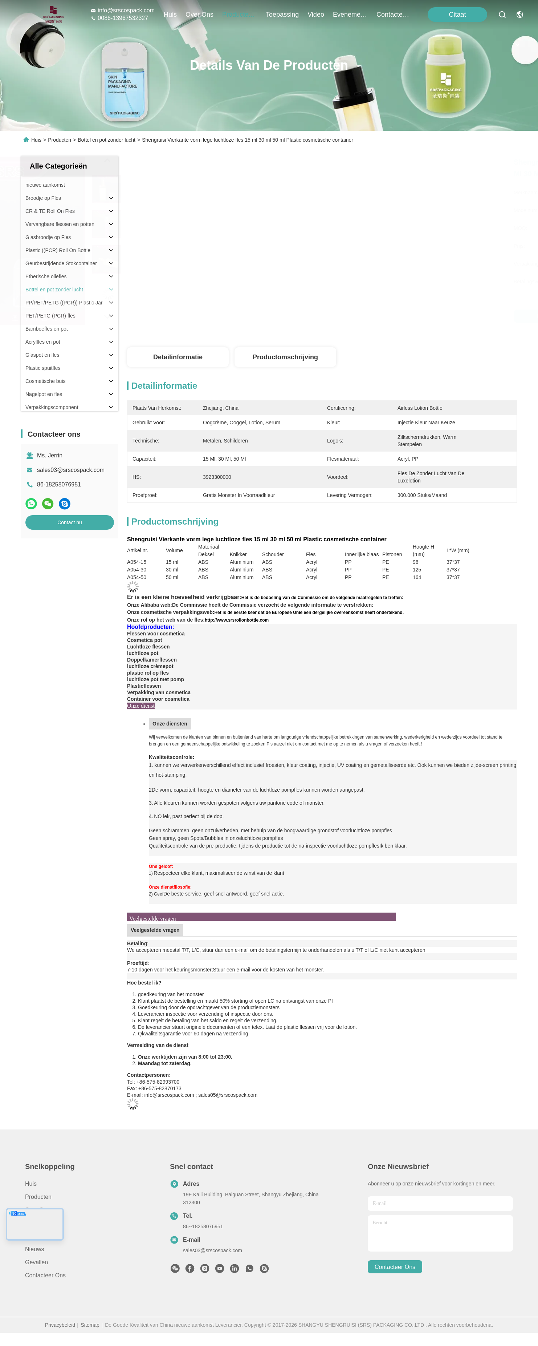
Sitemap (90, 1325)
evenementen (350, 14)
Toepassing (39, 1223)
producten (239, 14)
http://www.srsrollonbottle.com (237, 620)
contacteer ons (393, 14)
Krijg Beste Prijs (388, 316)
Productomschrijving (285, 357)
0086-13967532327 (119, 18)
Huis (170, 14)
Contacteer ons (45, 1275)
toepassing (282, 14)
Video (32, 1236)
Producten (59, 140)
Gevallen (36, 1262)
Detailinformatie (178, 357)
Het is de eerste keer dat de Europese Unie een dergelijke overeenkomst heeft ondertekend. (309, 612)
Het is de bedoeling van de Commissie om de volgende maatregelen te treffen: (322, 597)
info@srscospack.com (122, 10)
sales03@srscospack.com (71, 470)
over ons (199, 14)
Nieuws (34, 1249)
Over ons (37, 1210)
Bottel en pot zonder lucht (106, 140)
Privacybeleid (60, 1325)
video (315, 14)
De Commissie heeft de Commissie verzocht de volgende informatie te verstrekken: (273, 605)
